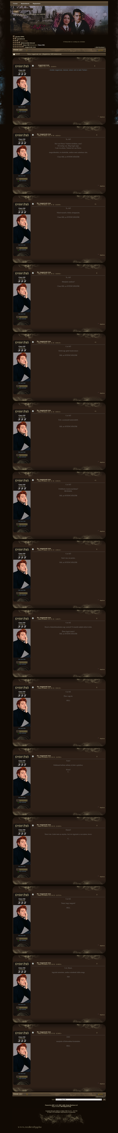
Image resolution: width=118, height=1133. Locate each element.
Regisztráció (36, 3)
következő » (102, 47)
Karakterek (21, 39)
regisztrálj (42, 14)
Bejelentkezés (25, 3)
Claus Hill (26, 45)
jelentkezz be (32, 14)
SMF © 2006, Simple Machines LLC (68, 1105)
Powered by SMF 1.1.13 (51, 1105)
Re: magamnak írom (44, 134)
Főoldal (15, 3)
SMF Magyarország (65, 1106)
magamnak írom (30, 47)
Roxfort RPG (19, 37)
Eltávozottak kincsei (28, 43)
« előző (97, 47)
